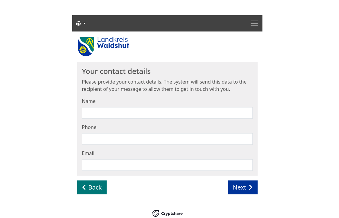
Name (89, 101)
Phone (89, 127)
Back (92, 187)
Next (243, 187)
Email (88, 153)
